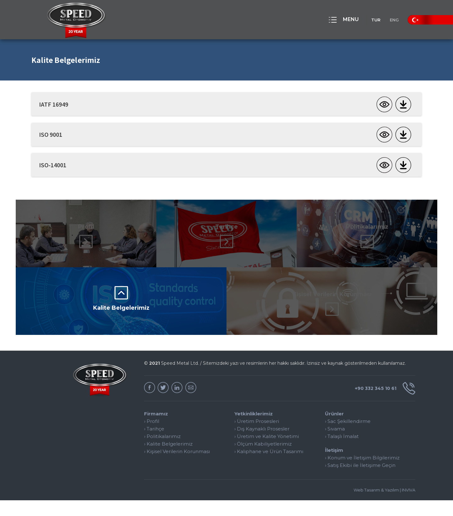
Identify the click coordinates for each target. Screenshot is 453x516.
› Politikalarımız (162, 452)
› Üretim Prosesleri (256, 437)
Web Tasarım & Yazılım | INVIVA (384, 505)
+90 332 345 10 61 (381, 404)
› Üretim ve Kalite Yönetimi (266, 452)
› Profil (151, 437)
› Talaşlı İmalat (342, 452)
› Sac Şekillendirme (348, 437)
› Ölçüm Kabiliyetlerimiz (263, 460)
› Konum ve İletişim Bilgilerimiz (362, 473)
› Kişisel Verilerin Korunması (177, 467)
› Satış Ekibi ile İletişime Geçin (360, 481)
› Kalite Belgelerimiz (168, 460)
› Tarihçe (154, 444)
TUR (366, 20)
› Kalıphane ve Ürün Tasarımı (268, 467)
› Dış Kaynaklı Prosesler (261, 444)
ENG (391, 20)
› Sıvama (335, 444)
